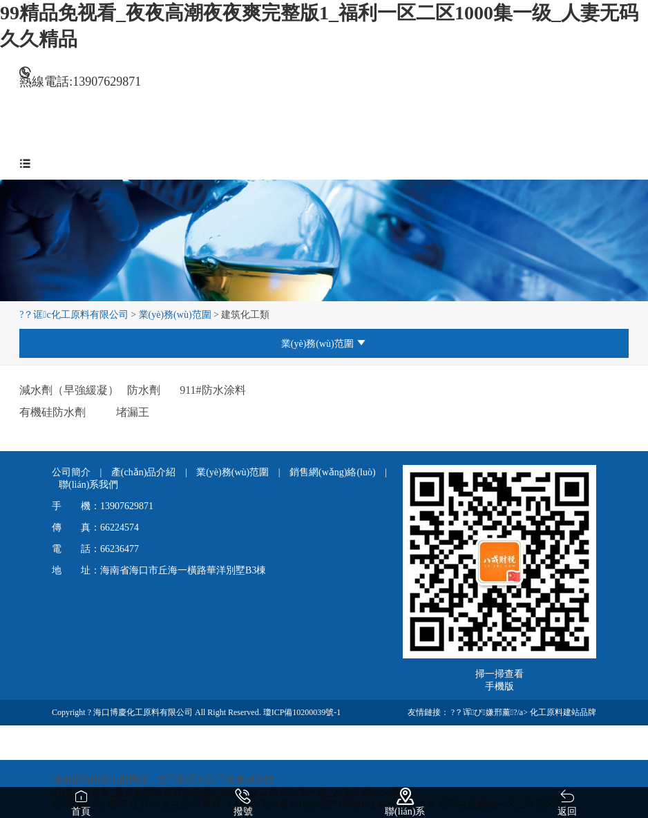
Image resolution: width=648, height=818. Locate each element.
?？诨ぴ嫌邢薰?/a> (490, 712)
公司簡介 (72, 472)
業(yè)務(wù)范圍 (175, 315)
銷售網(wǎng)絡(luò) (333, 472)
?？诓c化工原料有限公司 (73, 315)
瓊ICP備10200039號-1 (302, 712)
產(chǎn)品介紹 (144, 472)
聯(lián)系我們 (88, 484)
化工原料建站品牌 (563, 712)
